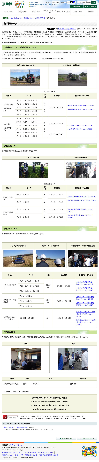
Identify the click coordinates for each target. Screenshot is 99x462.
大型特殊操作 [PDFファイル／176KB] (81, 109)
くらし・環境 (9, 12)
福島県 (7, 4)
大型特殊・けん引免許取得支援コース (20, 47)
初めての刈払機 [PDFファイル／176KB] (82, 200)
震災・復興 (22, 12)
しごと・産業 (77, 12)
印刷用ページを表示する (67, 29)
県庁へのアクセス (16, 445)
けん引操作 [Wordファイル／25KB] (80, 125)
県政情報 (91, 12)
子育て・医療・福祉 (50, 12)
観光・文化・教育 (63, 12)
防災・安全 (36, 12)
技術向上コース (10, 229)
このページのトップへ (87, 438)
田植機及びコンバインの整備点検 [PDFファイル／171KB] (85, 322)
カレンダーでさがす (90, 6)
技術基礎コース (10, 146)
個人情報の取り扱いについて (12, 452)
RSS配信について (31, 455)
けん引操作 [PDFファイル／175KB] (80, 129)
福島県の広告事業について (48, 455)
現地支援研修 (9, 332)
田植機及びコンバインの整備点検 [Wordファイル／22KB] (85, 314)
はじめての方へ (44, 3)
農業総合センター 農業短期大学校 (34, 18)
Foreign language (44, 5)
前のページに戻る (66, 438)
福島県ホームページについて (12, 455)
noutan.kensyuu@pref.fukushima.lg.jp (53, 409)
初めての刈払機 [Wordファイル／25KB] (81, 196)
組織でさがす (76, 6)
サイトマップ (44, 6)
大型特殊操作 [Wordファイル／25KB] (81, 106)
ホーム (10, 18)
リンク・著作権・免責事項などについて (39, 452)
